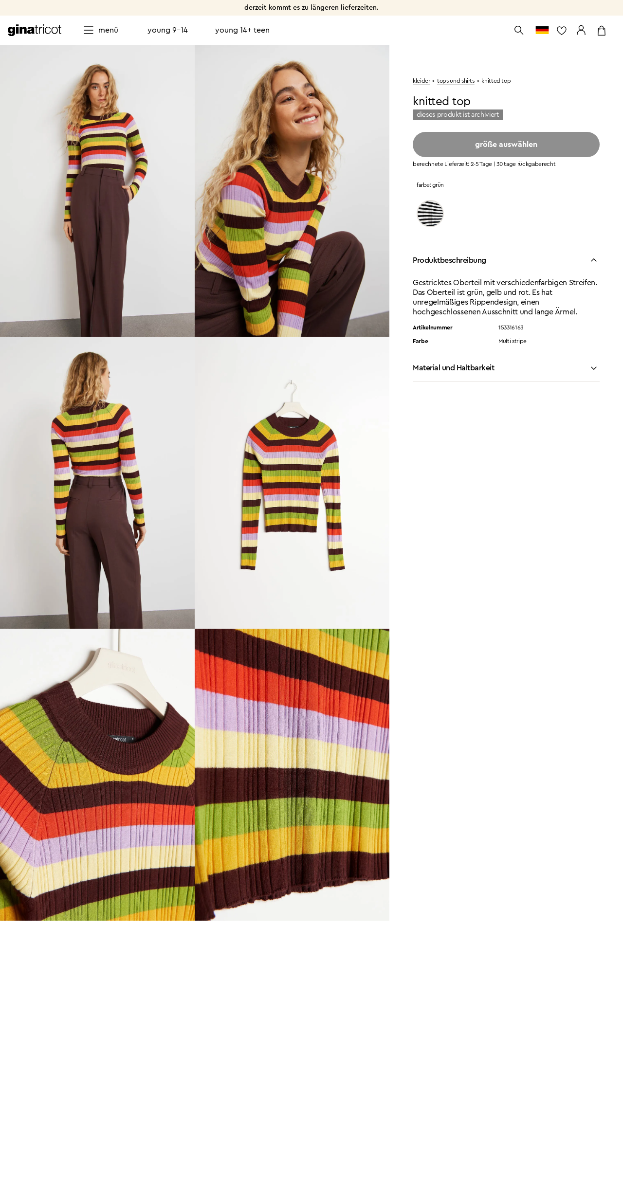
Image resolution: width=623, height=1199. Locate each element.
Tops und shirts (456, 81)
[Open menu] (100, 30)
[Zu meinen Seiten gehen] (581, 30)
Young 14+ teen (242, 30)
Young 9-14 (167, 30)
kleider (421, 81)
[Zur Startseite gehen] (34, 30)
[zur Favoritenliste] (561, 30)
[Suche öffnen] (519, 30)
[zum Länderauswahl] (542, 30)
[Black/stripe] (430, 213)
